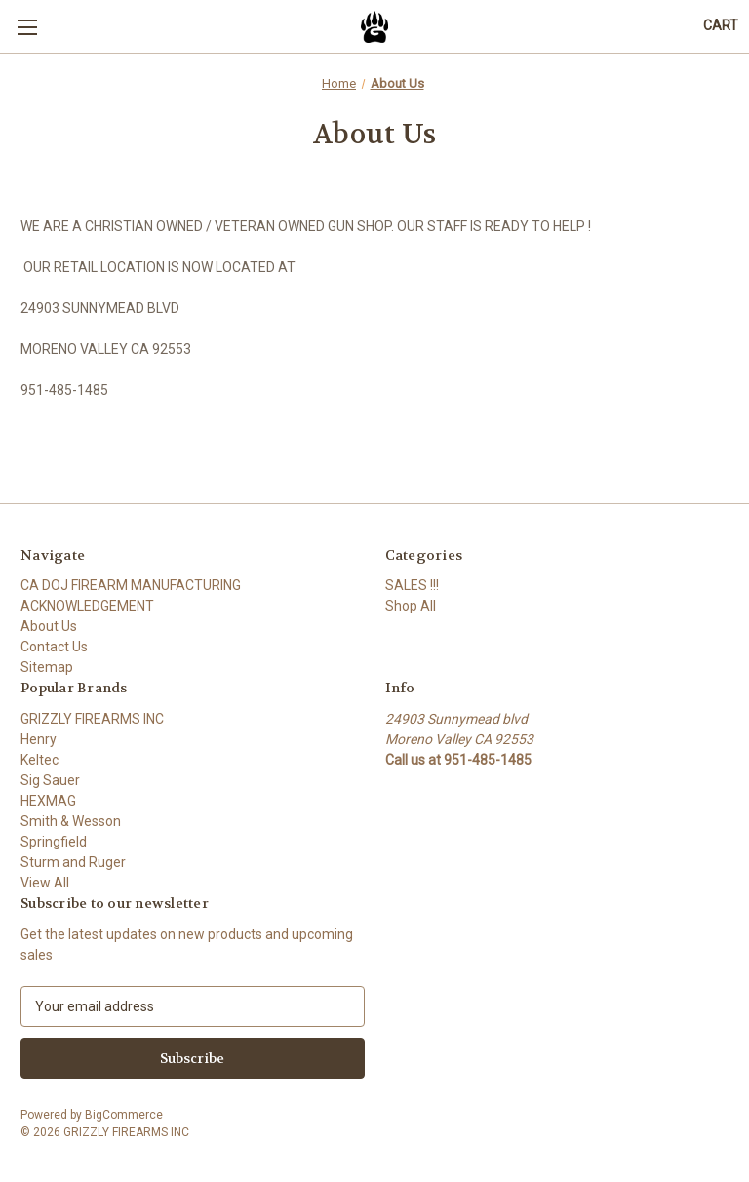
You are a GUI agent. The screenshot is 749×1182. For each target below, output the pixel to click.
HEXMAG (48, 800)
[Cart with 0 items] (720, 26)
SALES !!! (412, 585)
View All (44, 882)
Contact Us (54, 646)
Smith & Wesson (70, 821)
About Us (48, 626)
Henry (38, 739)
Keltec (39, 760)
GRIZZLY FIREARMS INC (92, 719)
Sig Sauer (50, 780)
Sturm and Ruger (73, 862)
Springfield (53, 841)
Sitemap (46, 667)
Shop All (410, 605)
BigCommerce (124, 1115)
